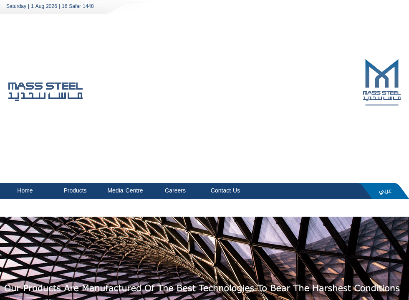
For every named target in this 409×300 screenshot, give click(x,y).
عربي (385, 190)
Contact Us (225, 190)
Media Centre (125, 190)
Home (25, 190)
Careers (175, 190)
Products (74, 190)
